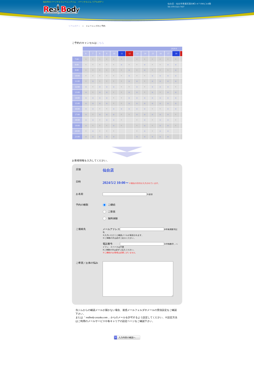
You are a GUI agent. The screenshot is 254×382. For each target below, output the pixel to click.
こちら (100, 43)
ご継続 (109, 205)
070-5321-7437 (177, 6)
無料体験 (110, 218)
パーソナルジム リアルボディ (61, 9)
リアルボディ (74, 26)
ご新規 (109, 211)
